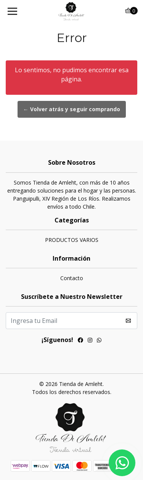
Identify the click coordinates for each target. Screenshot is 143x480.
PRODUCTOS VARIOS (71, 239)
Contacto (71, 278)
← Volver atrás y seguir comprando (71, 109)
